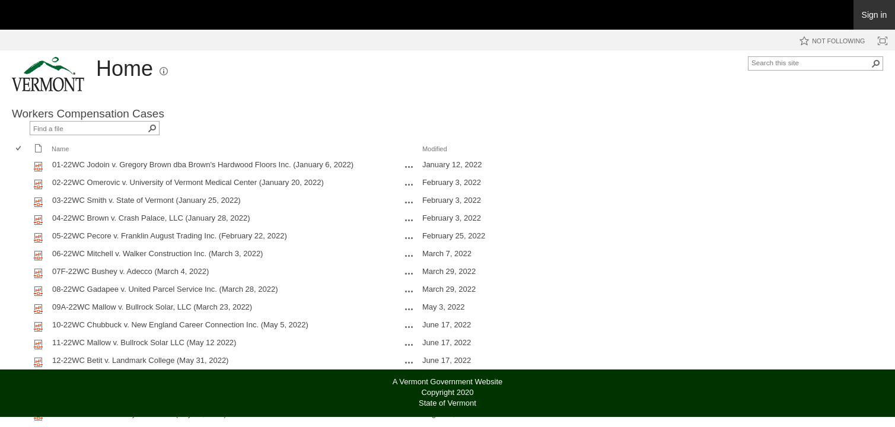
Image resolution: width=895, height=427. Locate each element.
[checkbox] (19, 149)
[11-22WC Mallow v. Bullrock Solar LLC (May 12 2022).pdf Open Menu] (409, 344)
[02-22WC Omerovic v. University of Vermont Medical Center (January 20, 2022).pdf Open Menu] (409, 184)
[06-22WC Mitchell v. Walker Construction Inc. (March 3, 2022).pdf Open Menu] (409, 255)
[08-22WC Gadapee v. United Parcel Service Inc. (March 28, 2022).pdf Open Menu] (409, 291)
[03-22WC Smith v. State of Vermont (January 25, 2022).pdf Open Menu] (409, 202)
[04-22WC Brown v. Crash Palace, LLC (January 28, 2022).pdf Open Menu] (409, 220)
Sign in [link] (874, 15)
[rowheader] (21, 166)
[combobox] (810, 62)
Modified (434, 148)
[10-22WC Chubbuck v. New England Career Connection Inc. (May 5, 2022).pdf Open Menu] (409, 327)
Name (60, 148)
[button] (163, 71)
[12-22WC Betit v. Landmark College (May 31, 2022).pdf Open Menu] (409, 362)
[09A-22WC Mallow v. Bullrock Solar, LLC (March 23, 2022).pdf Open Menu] (409, 309)
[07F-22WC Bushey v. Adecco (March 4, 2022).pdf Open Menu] (409, 273)
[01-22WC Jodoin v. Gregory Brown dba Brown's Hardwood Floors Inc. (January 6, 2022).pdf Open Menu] (409, 166)
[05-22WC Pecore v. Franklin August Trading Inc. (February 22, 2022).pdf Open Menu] (409, 238)
